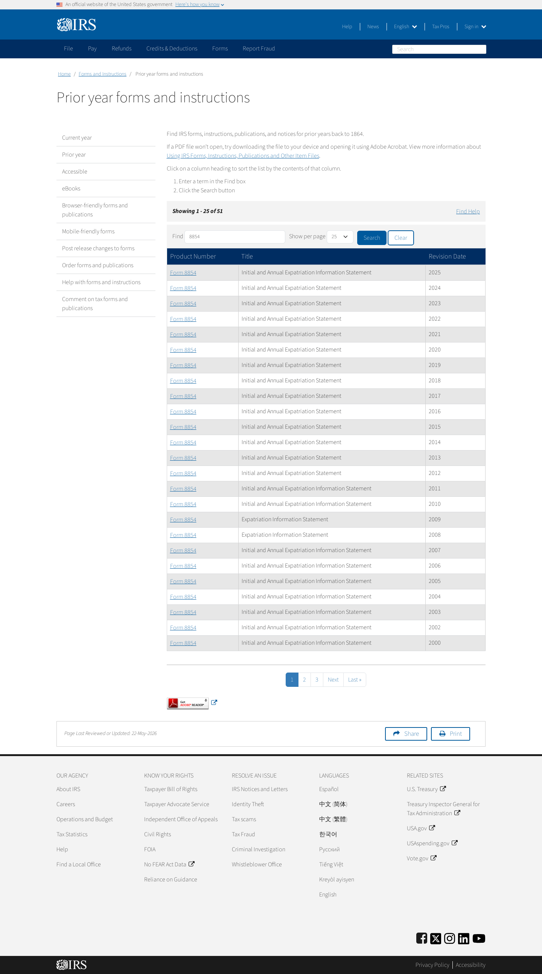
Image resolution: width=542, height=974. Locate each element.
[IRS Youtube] (479, 937)
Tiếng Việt (331, 864)
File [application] (68, 48)
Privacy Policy (432, 965)
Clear (400, 238)
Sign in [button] (475, 26)
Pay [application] (92, 48)
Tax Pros (440, 26)
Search (482, 49)
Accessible (74, 171)
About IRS (68, 789)
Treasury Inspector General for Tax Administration (443, 808)
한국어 (328, 834)
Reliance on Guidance (170, 879)
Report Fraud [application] (259, 48)
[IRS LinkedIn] (463, 937)
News (373, 26)
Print (456, 733)
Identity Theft (248, 804)
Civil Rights (157, 834)
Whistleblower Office (257, 864)
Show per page (307, 236)
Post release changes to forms (98, 248)
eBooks (71, 188)
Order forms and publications (97, 265)
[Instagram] (449, 937)
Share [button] (411, 733)
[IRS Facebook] (421, 937)
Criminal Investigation (258, 849)
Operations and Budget (84, 819)
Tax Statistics (71, 834)
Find (177, 236)
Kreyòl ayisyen (336, 879)
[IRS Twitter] (436, 937)
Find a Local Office (78, 864)
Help (347, 26)
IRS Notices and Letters (260, 789)
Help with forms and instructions (101, 282)
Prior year (74, 155)
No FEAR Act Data (169, 864)
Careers (65, 804)
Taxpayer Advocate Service (176, 804)
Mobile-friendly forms (88, 231)
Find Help (468, 211)
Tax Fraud (243, 834)
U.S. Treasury (426, 789)
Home (64, 74)
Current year (77, 138)
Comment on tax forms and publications (95, 303)
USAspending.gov (432, 843)
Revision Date (447, 256)
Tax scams (244, 819)
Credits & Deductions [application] (171, 48)
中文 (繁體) (333, 819)
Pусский (329, 849)
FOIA (149, 849)
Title (247, 256)
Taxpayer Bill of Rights (170, 789)
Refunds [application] (121, 48)
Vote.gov (421, 858)
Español (329, 789)
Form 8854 (183, 273)
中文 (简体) (333, 804)
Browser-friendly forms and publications (95, 210)
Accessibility (471, 965)
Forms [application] (220, 48)
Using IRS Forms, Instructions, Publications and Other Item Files (243, 156)
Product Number (193, 256)
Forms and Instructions (102, 74)
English (405, 26)
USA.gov (421, 828)
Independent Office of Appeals (181, 819)
